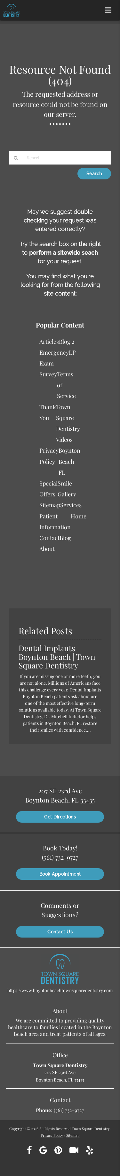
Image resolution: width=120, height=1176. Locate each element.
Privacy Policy (52, 1135)
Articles (49, 341)
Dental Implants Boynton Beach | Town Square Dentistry (57, 656)
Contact (49, 538)
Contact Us (60, 931)
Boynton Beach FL (69, 461)
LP (72, 352)
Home (78, 516)
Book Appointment (60, 874)
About (46, 549)
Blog (65, 538)
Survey (48, 374)
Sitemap (49, 505)
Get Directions (60, 816)
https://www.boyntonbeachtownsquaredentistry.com (60, 990)
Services (71, 505)
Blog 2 (67, 341)
